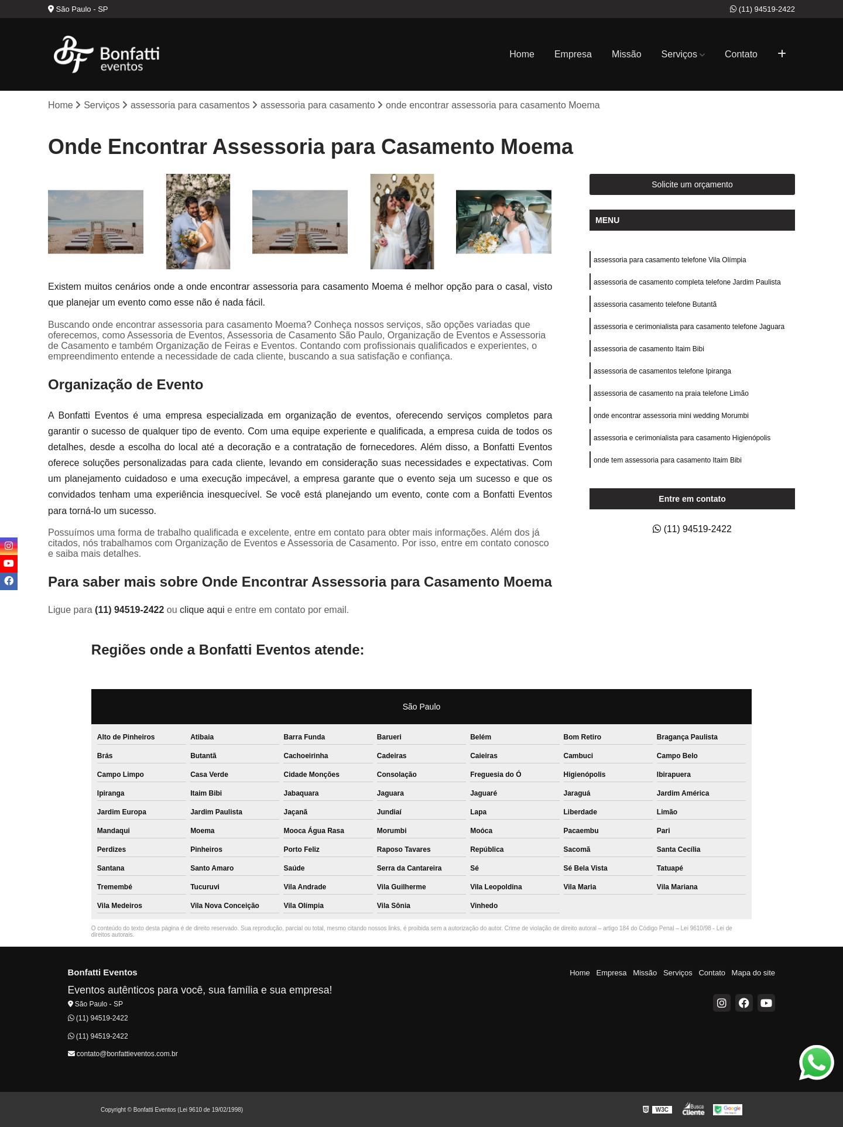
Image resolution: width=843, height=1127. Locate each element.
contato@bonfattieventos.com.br (123, 1054)
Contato (741, 54)
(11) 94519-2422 (762, 9)
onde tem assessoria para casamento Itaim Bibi (668, 460)
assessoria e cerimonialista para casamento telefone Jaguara (689, 327)
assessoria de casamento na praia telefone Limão (671, 393)
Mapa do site (753, 972)
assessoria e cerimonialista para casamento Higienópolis (682, 438)
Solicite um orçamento (692, 184)
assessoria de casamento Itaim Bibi (649, 349)
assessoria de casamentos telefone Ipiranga (662, 371)
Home (521, 54)
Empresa (573, 54)
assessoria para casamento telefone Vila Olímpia (670, 260)
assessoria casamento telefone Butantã (655, 304)
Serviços (679, 54)
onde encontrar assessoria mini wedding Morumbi (671, 416)
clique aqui (202, 610)
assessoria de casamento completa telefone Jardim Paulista (687, 282)
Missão (627, 54)
